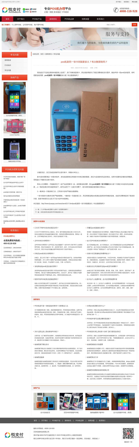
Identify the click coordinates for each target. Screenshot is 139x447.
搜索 (134, 24)
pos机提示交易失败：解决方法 (13, 192)
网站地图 (134, 2)
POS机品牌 (69, 19)
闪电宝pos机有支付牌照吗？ (45, 253)
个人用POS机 (16, 25)
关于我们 (118, 2)
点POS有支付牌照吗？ (43, 241)
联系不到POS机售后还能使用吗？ (47, 279)
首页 (7, 19)
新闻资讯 (53, 19)
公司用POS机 (28, 25)
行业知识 (8, 65)
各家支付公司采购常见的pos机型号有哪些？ (102, 266)
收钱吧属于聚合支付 (42, 344)
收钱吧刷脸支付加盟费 (95, 344)
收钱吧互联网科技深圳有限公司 (98, 370)
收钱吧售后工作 (92, 357)
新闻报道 (8, 60)
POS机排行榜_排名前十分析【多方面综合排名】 (104, 331)
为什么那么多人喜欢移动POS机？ (47, 331)
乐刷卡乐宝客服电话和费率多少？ (99, 253)
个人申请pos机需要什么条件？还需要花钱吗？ (54, 209)
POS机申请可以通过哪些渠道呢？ (99, 319)
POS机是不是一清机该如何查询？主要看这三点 (51, 306)
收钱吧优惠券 (39, 357)
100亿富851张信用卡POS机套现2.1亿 (52, 212)
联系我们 (126, 2)
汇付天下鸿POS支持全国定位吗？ (47, 228)
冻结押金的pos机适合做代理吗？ (46, 266)
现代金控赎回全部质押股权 (12, 196)
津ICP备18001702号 (40, 435)
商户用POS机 (39, 25)
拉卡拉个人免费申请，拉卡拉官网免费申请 (102, 279)
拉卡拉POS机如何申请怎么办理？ (14, 182)
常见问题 (8, 70)
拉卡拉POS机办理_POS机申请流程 (14, 211)
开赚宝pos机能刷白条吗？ (96, 228)
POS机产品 (37, 19)
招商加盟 (85, 19)
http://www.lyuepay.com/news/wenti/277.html (57, 203)
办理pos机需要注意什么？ (96, 306)
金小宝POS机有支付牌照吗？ (97, 241)
